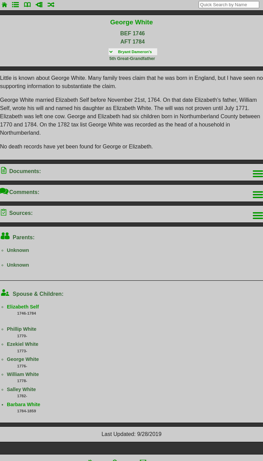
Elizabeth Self (23, 307)
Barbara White (23, 404)
